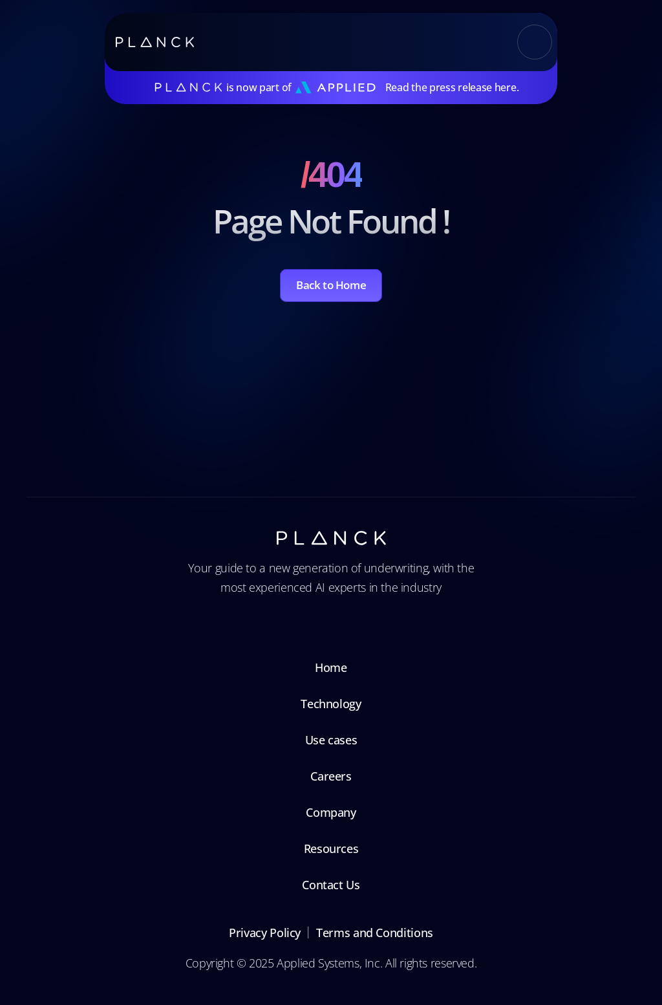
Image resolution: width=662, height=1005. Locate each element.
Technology (331, 703)
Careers (330, 776)
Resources (331, 848)
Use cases (331, 740)
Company (331, 812)
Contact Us (330, 884)
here (506, 87)
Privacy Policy (265, 932)
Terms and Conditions (374, 932)
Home (331, 667)
